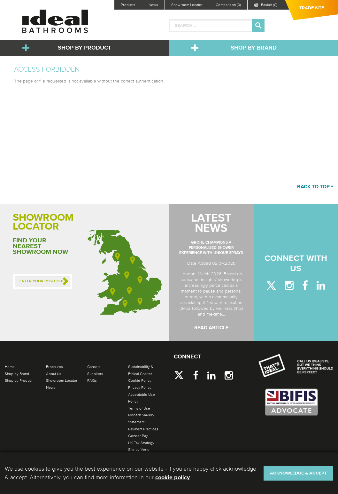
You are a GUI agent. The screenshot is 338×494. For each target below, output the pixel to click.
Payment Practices (143, 429)
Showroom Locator (187, 5)
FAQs (92, 380)
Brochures (54, 367)
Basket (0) (265, 5)
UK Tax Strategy (141, 443)
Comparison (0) (228, 5)
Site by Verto (139, 449)
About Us (53, 374)
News (153, 5)
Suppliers (95, 374)
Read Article (211, 328)
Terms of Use (139, 408)
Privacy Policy (139, 387)
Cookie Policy (139, 380)
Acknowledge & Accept (298, 473)
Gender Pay (138, 436)
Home (10, 367)
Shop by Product (84, 48)
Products (128, 5)
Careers (94, 367)
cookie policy (172, 478)
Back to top (315, 187)
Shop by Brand (254, 48)
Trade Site (311, 8)
